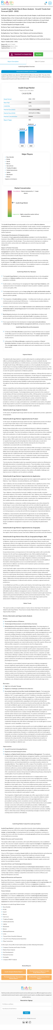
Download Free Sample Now (21, 54)
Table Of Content (40, 61)
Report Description (13, 61)
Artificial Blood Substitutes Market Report (39, 977)
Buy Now (38, 54)
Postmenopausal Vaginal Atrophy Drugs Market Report (39, 971)
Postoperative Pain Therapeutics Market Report (13, 977)
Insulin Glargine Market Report (14, 972)
